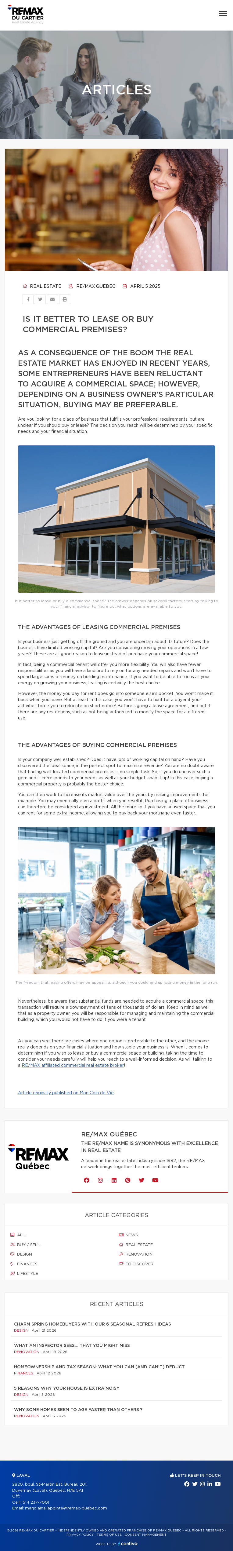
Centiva (128, 1544)
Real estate (42, 286)
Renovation (135, 1254)
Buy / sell (25, 1245)
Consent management (146, 1534)
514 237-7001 (36, 1503)
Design (21, 1254)
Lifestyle (24, 1273)
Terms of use (109, 1534)
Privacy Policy (80, 1534)
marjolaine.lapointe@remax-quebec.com (66, 1508)
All (17, 1235)
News (128, 1235)
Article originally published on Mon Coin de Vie (66, 1093)
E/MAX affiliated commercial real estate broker (74, 1065)
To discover (136, 1264)
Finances (24, 1264)
